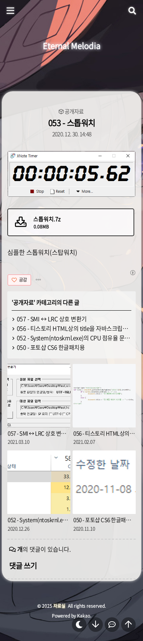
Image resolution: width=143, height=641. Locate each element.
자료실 (59, 606)
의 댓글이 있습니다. (44, 549)
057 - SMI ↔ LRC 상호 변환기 (52, 318)
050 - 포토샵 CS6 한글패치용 (51, 347)
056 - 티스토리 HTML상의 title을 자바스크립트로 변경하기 (74, 328)
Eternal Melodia (71, 45)
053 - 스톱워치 (71, 122)
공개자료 (74, 111)
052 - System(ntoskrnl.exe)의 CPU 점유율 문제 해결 (74, 337)
